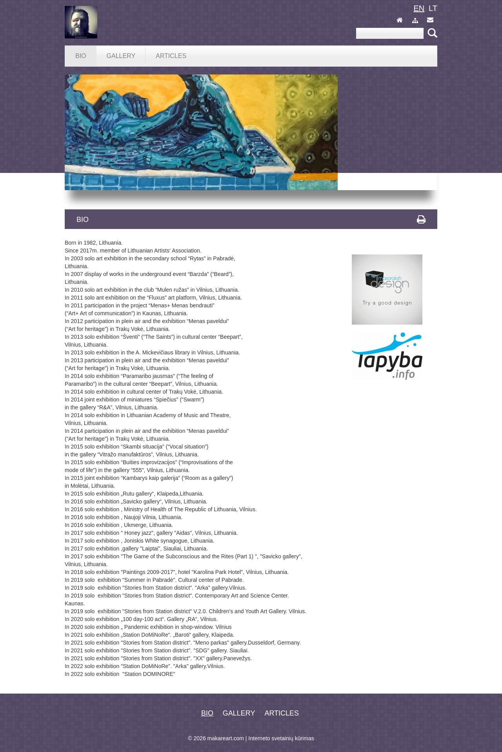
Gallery (239, 713)
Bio (207, 713)
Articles (281, 713)
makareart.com (225, 738)
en (418, 8)
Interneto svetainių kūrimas (281, 738)
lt (433, 8)
